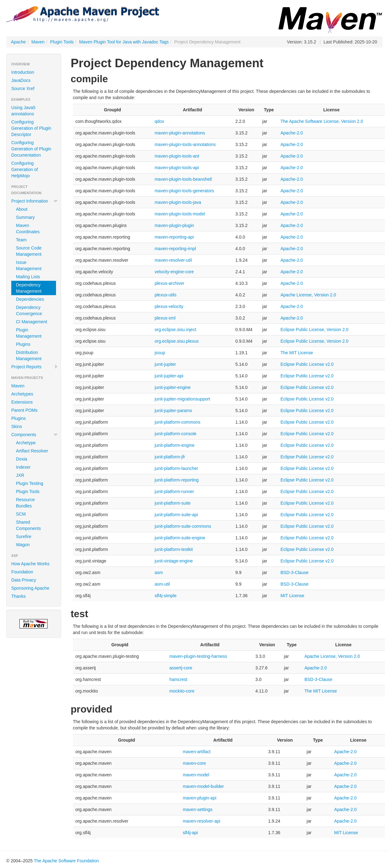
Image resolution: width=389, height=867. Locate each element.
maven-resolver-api (201, 821)
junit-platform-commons (177, 422)
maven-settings (197, 809)
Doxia (21, 458)
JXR (20, 475)
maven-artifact (197, 751)
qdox (159, 121)
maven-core (194, 763)
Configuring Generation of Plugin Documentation (31, 149)
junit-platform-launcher (176, 468)
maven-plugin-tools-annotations (185, 144)
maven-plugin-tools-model (180, 213)
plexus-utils (166, 294)
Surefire (23, 536)
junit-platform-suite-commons (183, 526)
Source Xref (22, 88)
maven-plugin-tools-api (177, 167)
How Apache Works (30, 563)
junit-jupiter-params (173, 410)
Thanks (18, 596)
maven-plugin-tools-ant (177, 156)
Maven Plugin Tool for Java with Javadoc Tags (124, 41)
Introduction (22, 72)
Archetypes (22, 393)
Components (34, 434)
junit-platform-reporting (177, 479)
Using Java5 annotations (23, 110)
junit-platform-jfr (170, 456)
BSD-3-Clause (294, 572)
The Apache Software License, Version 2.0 (321, 121)
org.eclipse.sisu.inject (175, 329)
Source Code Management (29, 251)
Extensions (22, 402)
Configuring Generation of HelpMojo (24, 169)
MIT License (292, 595)
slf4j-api (190, 832)
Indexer (23, 467)
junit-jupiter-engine (173, 387)
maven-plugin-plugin (174, 225)
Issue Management (29, 265)
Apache (18, 41)
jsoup (160, 352)
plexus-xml (165, 317)
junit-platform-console (176, 433)
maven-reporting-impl (175, 248)
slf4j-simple (166, 595)
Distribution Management (29, 355)
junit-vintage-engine (174, 560)
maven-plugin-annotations (180, 132)
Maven (37, 41)
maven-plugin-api (199, 797)
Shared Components (28, 525)
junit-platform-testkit (174, 549)
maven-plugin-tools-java (178, 202)
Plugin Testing (29, 483)
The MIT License (296, 352)
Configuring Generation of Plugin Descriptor (31, 128)
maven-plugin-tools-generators (184, 190)
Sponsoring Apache (30, 588)
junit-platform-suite (173, 503)
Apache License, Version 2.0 (308, 294)
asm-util (162, 584)
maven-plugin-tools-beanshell (183, 179)
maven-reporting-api (174, 236)
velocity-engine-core (174, 271)
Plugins (23, 344)
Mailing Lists (28, 276)
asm (159, 572)
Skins (16, 426)
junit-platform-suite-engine (180, 537)
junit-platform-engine (175, 445)
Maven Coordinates (28, 228)
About (22, 209)
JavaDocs (20, 80)
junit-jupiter (165, 364)
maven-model (196, 774)
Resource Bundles (25, 502)
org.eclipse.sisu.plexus (177, 341)
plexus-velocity (169, 306)
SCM (21, 514)
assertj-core (180, 667)
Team (21, 239)
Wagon (23, 544)
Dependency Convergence (29, 310)
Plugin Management (29, 333)
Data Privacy (23, 579)
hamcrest (178, 679)
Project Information (34, 201)
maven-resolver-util (173, 260)
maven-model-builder (203, 786)
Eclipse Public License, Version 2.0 (314, 329)
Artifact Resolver (32, 450)
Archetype (26, 442)
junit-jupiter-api (169, 375)
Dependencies (30, 299)
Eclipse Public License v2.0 (307, 364)
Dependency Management (29, 288)
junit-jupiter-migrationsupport (182, 398)
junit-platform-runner (174, 491)
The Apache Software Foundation (66, 860)
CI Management (31, 321)
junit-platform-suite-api (176, 514)
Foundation (22, 571)
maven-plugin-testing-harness (198, 656)
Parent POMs (24, 410)
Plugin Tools (62, 41)
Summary (25, 217)
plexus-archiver (169, 283)
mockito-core (181, 690)
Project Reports (34, 366)
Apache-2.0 (291, 132)
